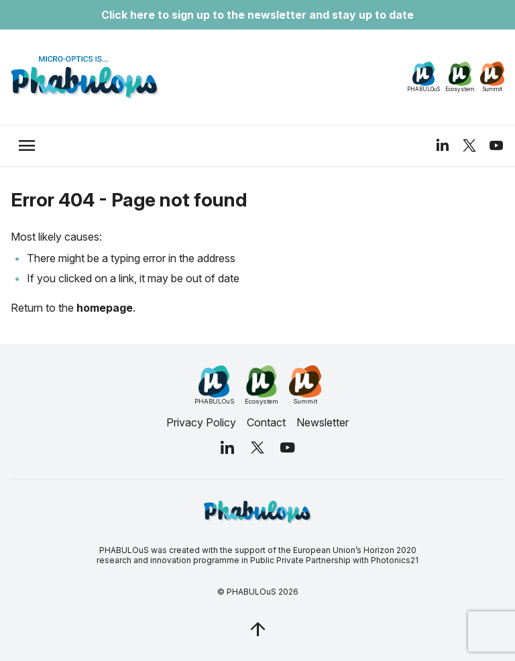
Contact (266, 422)
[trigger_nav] (27, 145)
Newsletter (322, 422)
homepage (104, 307)
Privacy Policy (201, 422)
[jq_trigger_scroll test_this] (257, 629)
